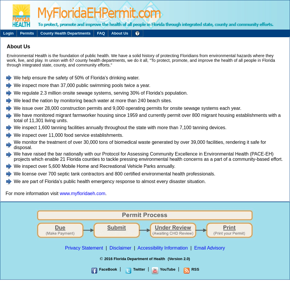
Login (8, 33)
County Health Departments (65, 33)
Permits (27, 33)
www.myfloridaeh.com (82, 193)
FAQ (101, 33)
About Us (119, 33)
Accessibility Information (163, 247)
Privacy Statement (84, 247)
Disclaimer (121, 247)
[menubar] (71, 33)
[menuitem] (8, 33)
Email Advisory (209, 247)
